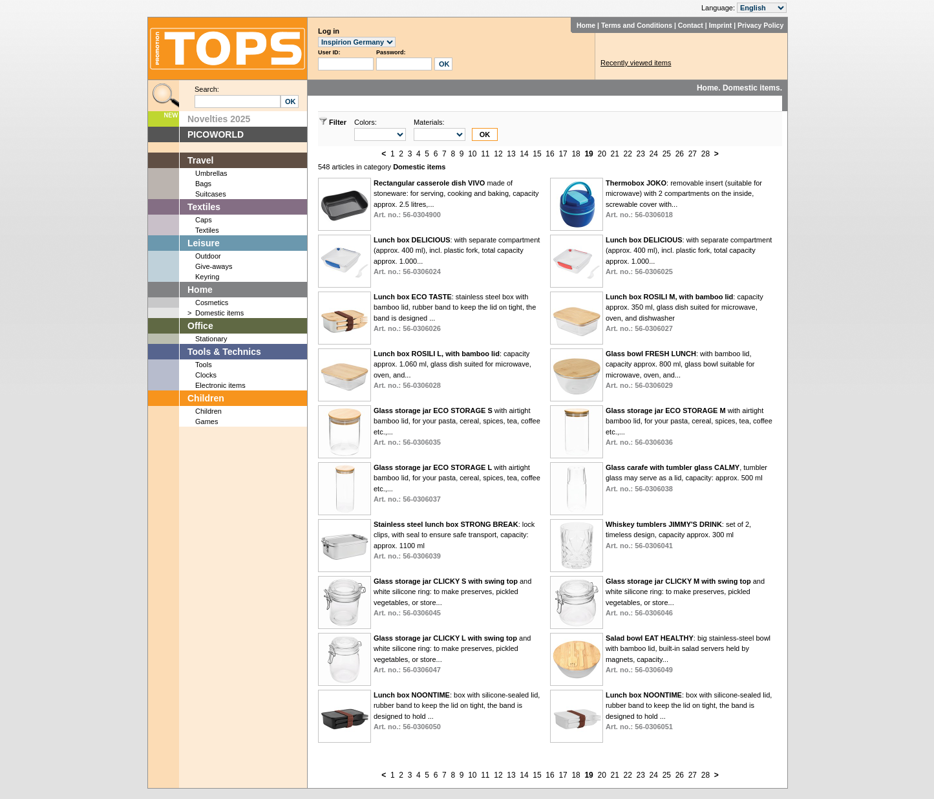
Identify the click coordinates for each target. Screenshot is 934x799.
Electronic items (220, 385)
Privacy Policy (760, 25)
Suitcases (210, 194)
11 (485, 153)
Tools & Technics (224, 351)
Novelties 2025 (218, 119)
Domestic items (219, 313)
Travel (200, 160)
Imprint (720, 25)
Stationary (211, 339)
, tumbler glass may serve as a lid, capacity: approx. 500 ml (686, 478)
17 (562, 153)
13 (511, 153)
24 (654, 153)
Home (586, 25)
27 (692, 153)
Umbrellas (211, 173)
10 (472, 153)
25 (667, 153)
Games (206, 421)
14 (524, 153)
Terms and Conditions (636, 25)
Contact (690, 25)
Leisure (203, 243)
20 (601, 153)
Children (205, 398)
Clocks (206, 375)
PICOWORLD (215, 134)
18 (575, 153)
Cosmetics (211, 302)
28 (705, 153)
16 (550, 153)
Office (200, 326)
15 (537, 153)
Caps (203, 220)
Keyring (207, 277)
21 (615, 153)
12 (498, 153)
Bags (203, 183)
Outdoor (208, 256)
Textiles (203, 207)
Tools (203, 364)
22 (628, 153)
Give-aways (213, 266)
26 (679, 153)
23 (641, 153)
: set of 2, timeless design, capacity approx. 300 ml (678, 534)
